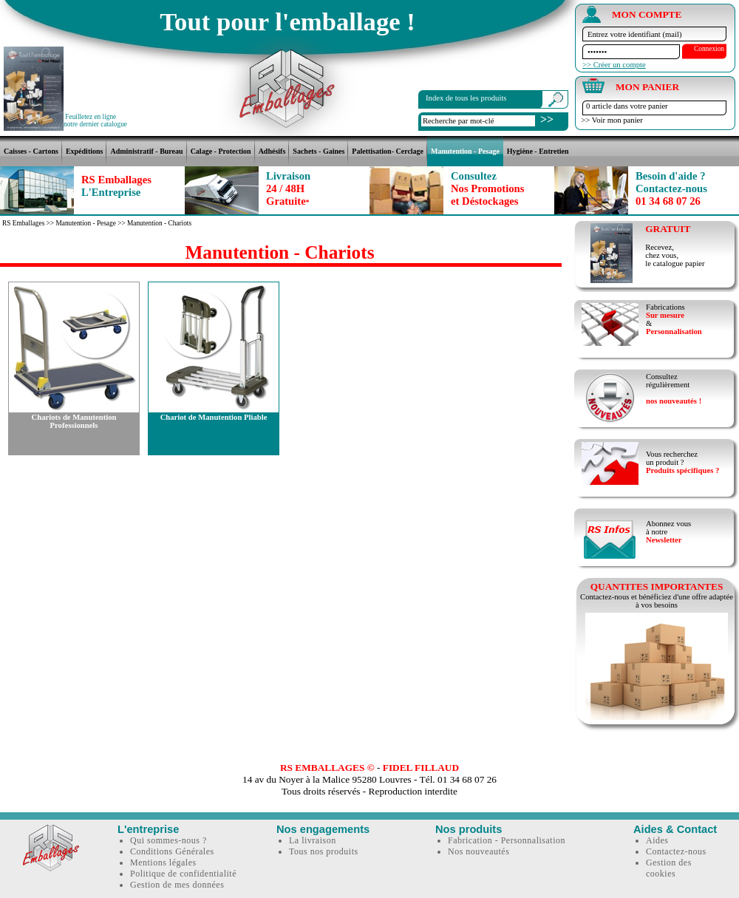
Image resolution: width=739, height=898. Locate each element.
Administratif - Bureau (146, 151)
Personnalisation (674, 331)
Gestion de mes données (177, 885)
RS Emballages (116, 186)
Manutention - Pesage (465, 151)
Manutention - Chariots (159, 223)
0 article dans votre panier (627, 106)
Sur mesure (665, 315)
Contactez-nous (676, 851)
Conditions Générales (172, 851)
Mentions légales (163, 862)
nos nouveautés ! (673, 401)
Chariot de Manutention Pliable (214, 417)
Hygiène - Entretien (538, 151)
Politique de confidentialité (183, 873)
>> (547, 119)
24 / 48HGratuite (288, 188)
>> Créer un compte (614, 65)
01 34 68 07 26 (671, 188)
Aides (657, 840)
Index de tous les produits (466, 98)
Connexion (709, 48)
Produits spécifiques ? (682, 470)
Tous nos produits (323, 851)
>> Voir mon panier (610, 120)
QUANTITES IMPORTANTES (656, 586)
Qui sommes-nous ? (168, 840)
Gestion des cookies (669, 868)
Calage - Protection (221, 151)
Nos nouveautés (478, 851)
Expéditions (84, 151)
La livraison (312, 840)
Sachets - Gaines (318, 151)
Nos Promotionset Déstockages (487, 188)
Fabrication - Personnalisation (506, 840)
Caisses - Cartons (31, 151)
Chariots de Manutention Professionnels (74, 421)
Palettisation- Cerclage (387, 151)
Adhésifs (272, 151)
